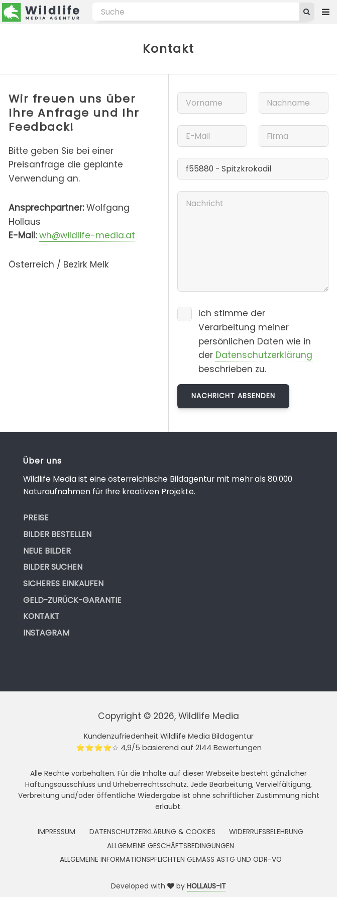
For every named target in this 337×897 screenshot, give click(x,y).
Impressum (56, 832)
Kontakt (41, 616)
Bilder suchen (52, 567)
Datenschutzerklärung (263, 355)
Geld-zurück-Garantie (72, 600)
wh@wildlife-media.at (87, 235)
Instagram (46, 632)
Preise (36, 517)
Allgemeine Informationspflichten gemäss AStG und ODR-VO (171, 859)
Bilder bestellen (57, 534)
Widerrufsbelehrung (266, 832)
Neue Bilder (47, 551)
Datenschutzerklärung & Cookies (152, 832)
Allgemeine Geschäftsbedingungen (170, 846)
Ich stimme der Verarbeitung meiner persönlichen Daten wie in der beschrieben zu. (255, 341)
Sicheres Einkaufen (63, 583)
